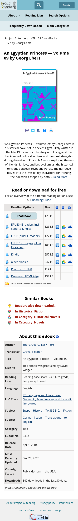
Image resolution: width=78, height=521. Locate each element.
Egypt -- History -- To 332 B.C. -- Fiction (47, 410)
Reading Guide (41, 200)
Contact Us (44, 510)
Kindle (15, 254)
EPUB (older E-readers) (25, 236)
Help (58, 510)
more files (28, 283)
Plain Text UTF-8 (21, 269)
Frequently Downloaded (25, 26)
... (58, 177)
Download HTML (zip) (25, 276)
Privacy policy (47, 502)
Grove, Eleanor (32, 352)
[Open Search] (39, 5)
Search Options (59, 15)
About (14, 15)
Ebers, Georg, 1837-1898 (38, 345)
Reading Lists (34, 15)
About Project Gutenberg (20, 502)
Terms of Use (27, 510)
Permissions (66, 502)
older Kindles (19, 262)
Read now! (24, 216)
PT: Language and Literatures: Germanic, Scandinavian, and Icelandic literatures (47, 399)
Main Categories (58, 26)
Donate (66, 5)
